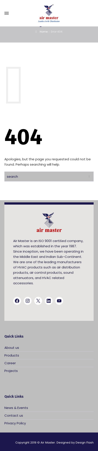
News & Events (16, 407)
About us (11, 347)
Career (10, 363)
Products (11, 355)
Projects (11, 370)
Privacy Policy (15, 423)
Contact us (13, 415)
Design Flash (85, 442)
